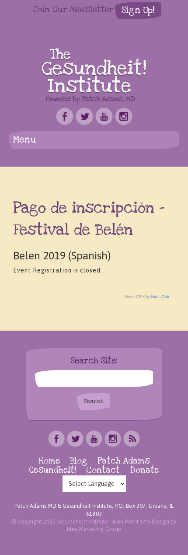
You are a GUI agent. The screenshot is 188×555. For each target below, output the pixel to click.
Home (49, 461)
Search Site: (94, 361)
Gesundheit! (52, 470)
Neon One (160, 296)
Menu (24, 140)
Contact (103, 470)
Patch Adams (123, 461)
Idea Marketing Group (94, 529)
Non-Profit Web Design (141, 521)
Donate (144, 470)
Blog (78, 461)
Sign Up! (138, 10)
